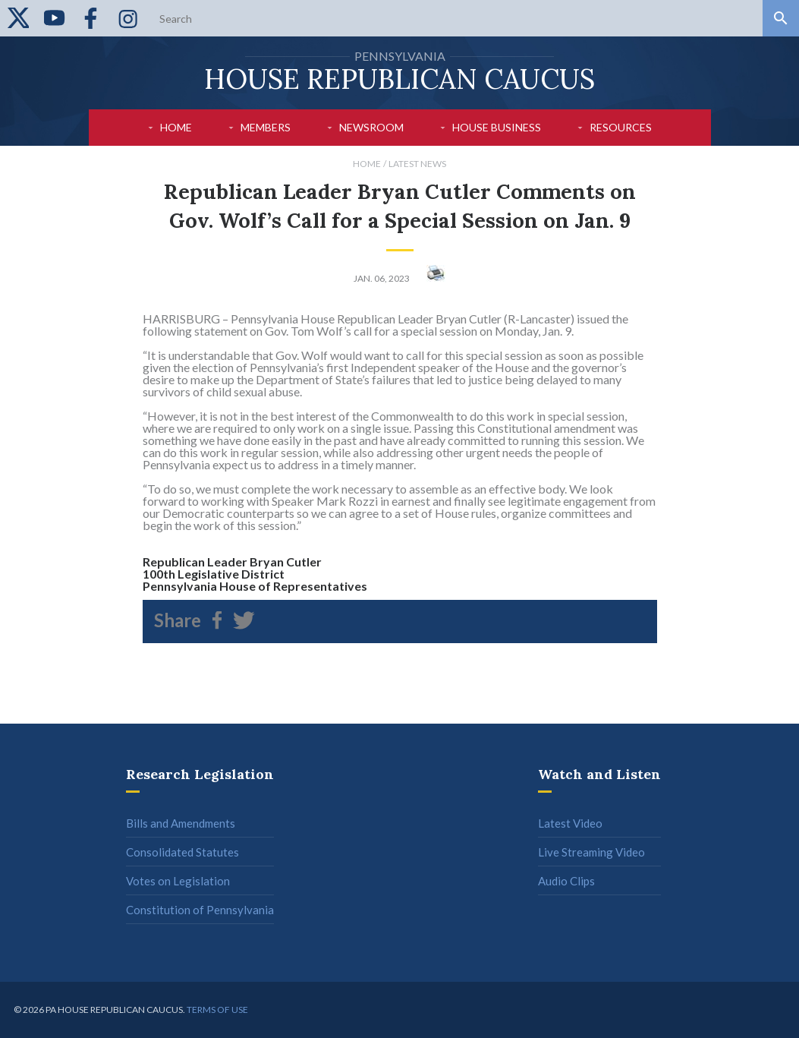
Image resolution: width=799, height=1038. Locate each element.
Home (176, 127)
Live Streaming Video (591, 852)
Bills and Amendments (180, 823)
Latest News (417, 163)
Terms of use (217, 1009)
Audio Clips (566, 881)
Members (266, 127)
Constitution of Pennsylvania (200, 910)
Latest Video (570, 823)
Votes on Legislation (178, 881)
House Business (496, 127)
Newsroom (371, 127)
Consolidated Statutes (182, 852)
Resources (621, 127)
